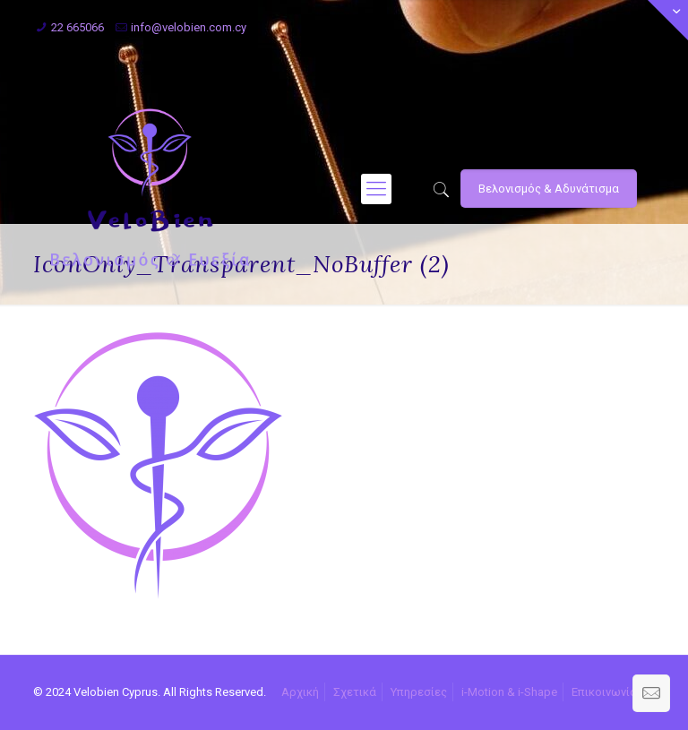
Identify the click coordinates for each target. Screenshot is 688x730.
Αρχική (300, 692)
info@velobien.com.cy (188, 27)
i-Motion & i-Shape (509, 692)
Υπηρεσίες (419, 692)
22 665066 (77, 27)
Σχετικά (354, 692)
